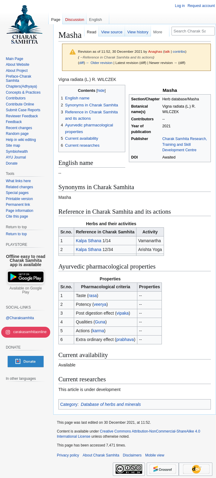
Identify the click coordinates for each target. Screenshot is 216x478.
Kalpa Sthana (88, 240)
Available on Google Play (25, 290)
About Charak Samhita (101, 455)
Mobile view (154, 455)
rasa (93, 295)
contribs (179, 51)
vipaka (122, 313)
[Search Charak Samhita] (193, 31)
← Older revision (99, 63)
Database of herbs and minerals (111, 404)
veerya (100, 304)
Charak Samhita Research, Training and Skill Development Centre (184, 144)
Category (68, 404)
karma (98, 330)
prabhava (125, 339)
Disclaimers (132, 455)
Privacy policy (68, 455)
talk (167, 51)
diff (81, 63)
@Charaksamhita (20, 318)
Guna (100, 321)
